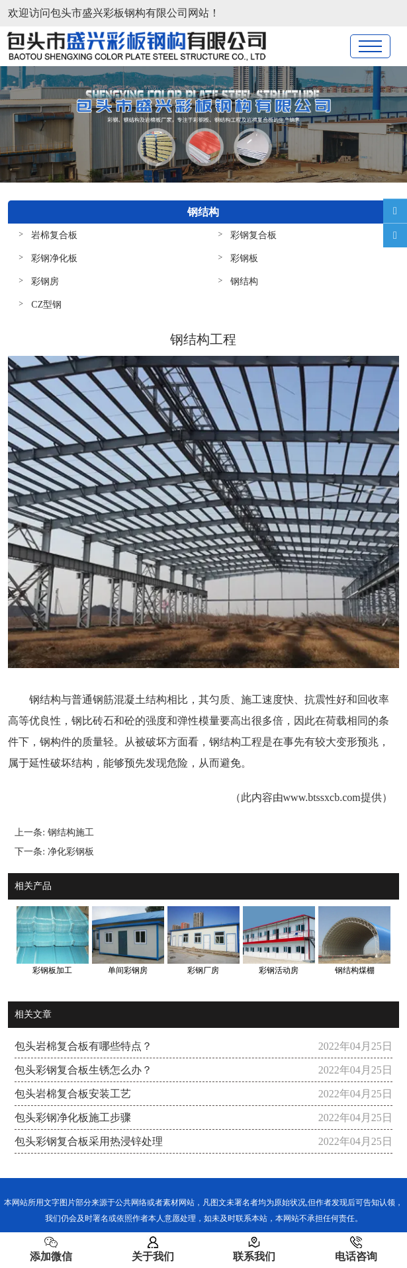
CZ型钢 (46, 305)
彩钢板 (244, 258)
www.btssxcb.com (322, 797)
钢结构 (244, 281)
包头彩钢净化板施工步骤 (73, 1117)
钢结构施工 (71, 832)
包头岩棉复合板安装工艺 (73, 1093)
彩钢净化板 (54, 258)
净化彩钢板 (71, 852)
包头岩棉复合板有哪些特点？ (83, 1046)
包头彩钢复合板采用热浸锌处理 (89, 1141)
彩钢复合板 (253, 235)
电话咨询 (356, 1249)
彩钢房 (45, 281)
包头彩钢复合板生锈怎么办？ (83, 1070)
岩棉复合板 (54, 235)
